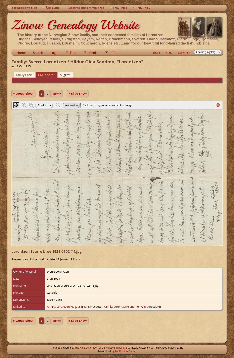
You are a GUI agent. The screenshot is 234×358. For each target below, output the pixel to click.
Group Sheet (46, 75)
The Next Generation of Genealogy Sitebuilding (101, 347)
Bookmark (184, 52)
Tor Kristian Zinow (125, 351)
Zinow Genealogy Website (75, 25)
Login (54, 53)
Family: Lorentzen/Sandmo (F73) (125, 306)
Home (21, 53)
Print (169, 52)
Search (38, 53)
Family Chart (24, 75)
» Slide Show (77, 93)
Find (73, 53)
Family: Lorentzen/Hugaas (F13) (67, 306)
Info (112, 53)
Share (156, 52)
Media (93, 53)
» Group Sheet (23, 93)
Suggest (65, 75)
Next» (57, 93)
